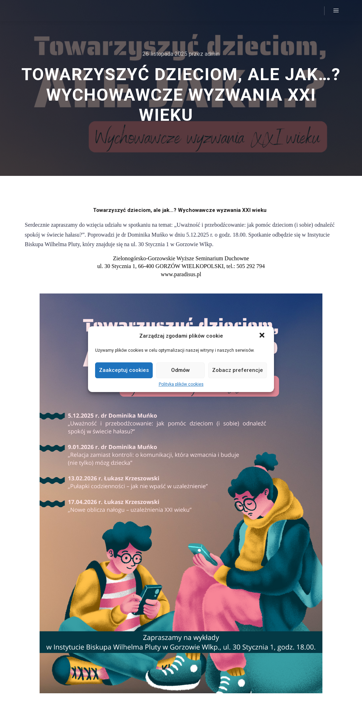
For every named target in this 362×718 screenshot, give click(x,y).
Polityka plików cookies (181, 384)
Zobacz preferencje (237, 370)
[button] (262, 336)
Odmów (180, 370)
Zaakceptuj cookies (124, 370)
